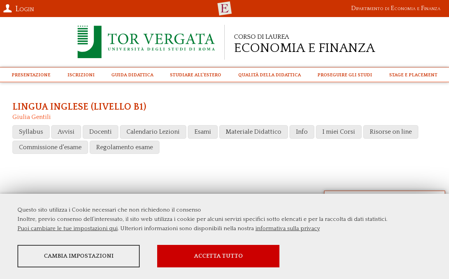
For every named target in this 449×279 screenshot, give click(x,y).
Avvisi (66, 131)
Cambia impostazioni (79, 256)
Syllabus (31, 131)
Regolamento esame (124, 147)
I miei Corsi (338, 131)
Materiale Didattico (253, 131)
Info (302, 131)
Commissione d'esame (50, 147)
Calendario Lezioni (153, 131)
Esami (202, 131)
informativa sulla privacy (287, 228)
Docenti (100, 131)
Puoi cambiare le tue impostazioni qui (67, 228)
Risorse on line (391, 131)
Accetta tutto (218, 256)
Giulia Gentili (31, 117)
